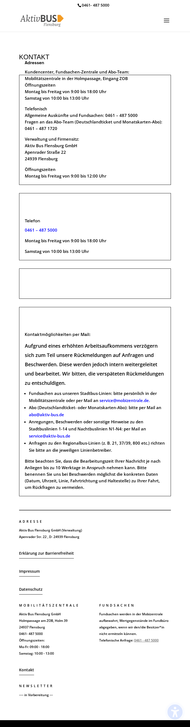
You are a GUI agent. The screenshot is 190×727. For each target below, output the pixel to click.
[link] (42, 20)
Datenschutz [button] (31, 589)
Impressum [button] (29, 571)
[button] (166, 24)
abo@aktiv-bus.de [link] (46, 414)
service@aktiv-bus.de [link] (49, 436)
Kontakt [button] (26, 669)
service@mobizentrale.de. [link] (124, 400)
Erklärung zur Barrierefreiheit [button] (46, 553)
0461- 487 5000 (95, 5)
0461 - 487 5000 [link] (146, 640)
